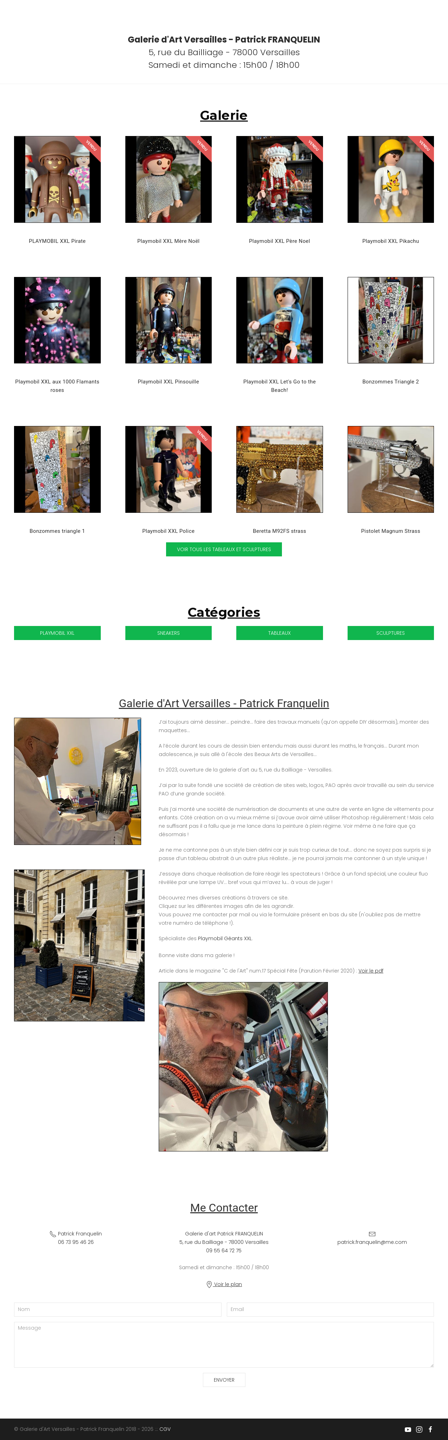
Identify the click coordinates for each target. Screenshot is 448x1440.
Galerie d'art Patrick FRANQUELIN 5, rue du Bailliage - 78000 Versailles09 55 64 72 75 (224, 1242)
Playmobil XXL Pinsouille (168, 382)
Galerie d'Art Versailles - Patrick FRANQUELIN (224, 39)
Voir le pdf (370, 970)
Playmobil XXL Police (168, 531)
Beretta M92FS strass (279, 531)
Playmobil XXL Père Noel (279, 241)
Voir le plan (224, 1284)
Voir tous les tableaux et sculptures (224, 549)
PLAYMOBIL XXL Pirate (57, 241)
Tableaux (279, 633)
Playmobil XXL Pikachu (390, 241)
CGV (165, 1429)
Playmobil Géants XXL (225, 938)
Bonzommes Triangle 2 (390, 382)
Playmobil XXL (57, 633)
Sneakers (168, 633)
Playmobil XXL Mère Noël (168, 241)
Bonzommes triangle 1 (57, 531)
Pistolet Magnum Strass (390, 531)
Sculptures (390, 633)
